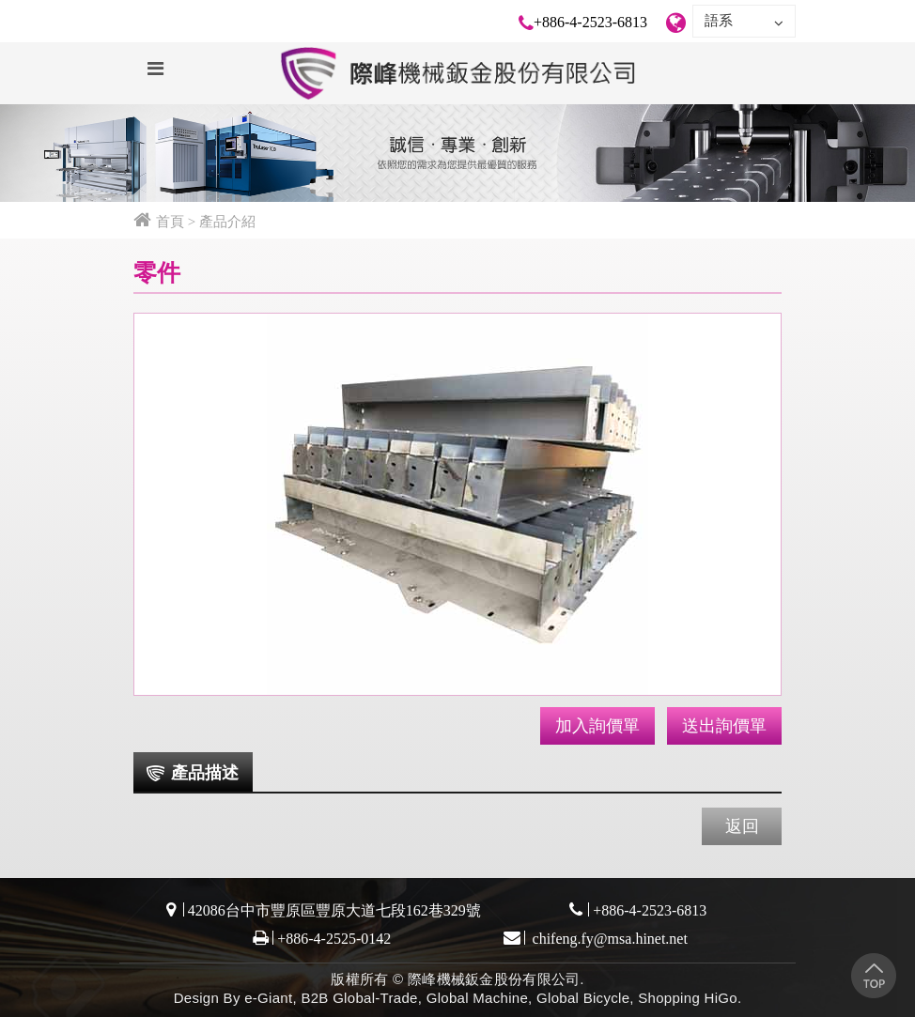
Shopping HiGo (687, 998)
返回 (742, 826)
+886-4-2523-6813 (590, 22)
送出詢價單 (724, 726)
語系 (744, 21)
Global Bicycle (582, 998)
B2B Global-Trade (359, 998)
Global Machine (477, 998)
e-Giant (268, 998)
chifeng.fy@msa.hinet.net (608, 939)
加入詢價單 (597, 726)
